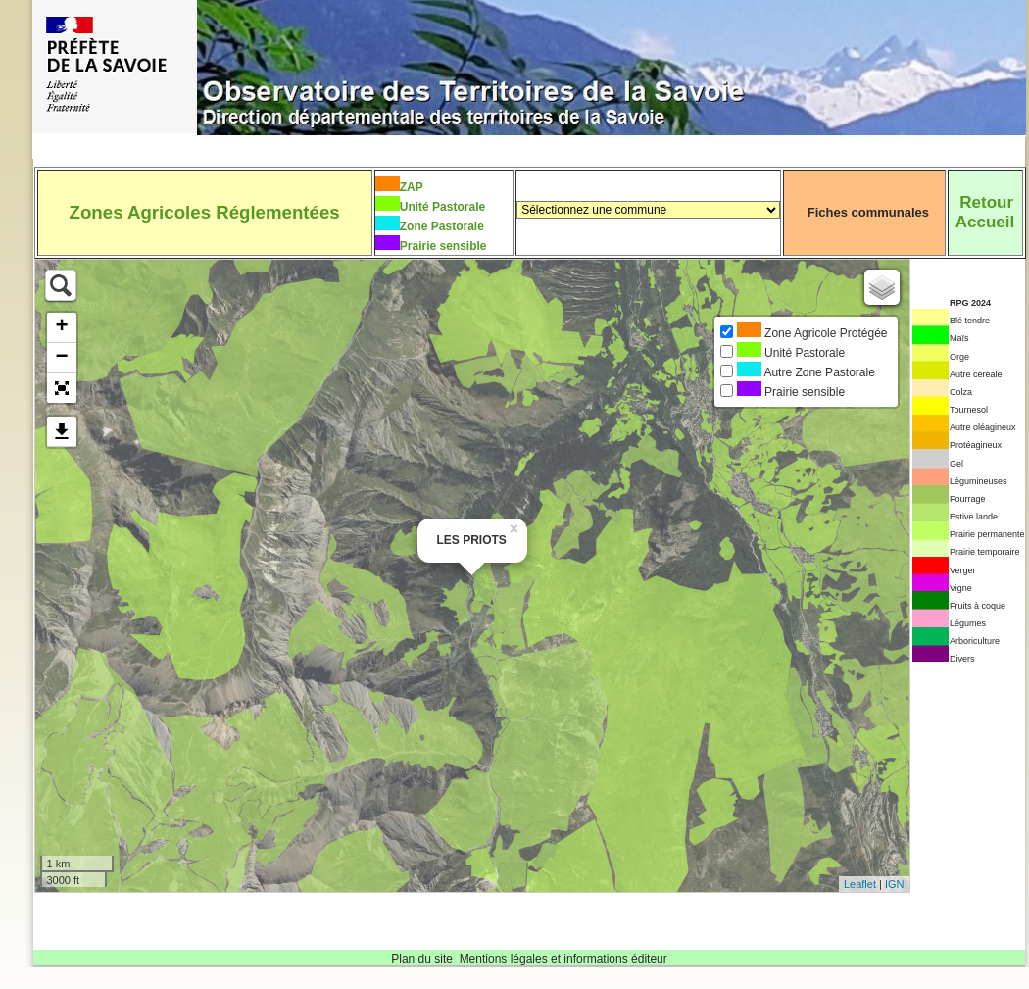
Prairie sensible (443, 246)
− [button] (61, 357)
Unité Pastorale (442, 207)
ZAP (411, 187)
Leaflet (860, 884)
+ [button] (61, 327)
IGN (895, 884)
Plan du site (422, 958)
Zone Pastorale (442, 226)
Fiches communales (868, 212)
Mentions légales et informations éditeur (563, 958)
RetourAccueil (985, 212)
